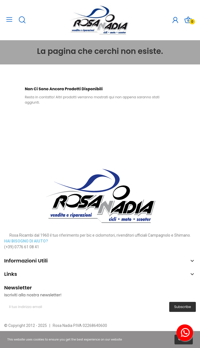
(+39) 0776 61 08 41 (21, 247)
